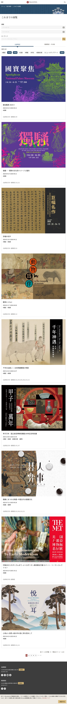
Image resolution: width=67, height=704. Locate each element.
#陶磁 (15, 52)
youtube (7, 675)
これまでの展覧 (17, 6)
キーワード (4, 36)
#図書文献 (39, 52)
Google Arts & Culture (10, 675)
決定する (62, 701)
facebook (2, 675)
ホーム (3, 6)
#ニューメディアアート (51, 52)
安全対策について (46, 698)
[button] (2, 2)
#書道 (3, 52)
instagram (5, 675)
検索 (64, 39)
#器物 (62, 52)
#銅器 (26, 52)
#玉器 (20, 52)
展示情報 (9, 6)
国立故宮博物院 (31, 2)
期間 (2, 24)
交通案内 (21, 669)
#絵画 (9, 52)
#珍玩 (32, 52)
